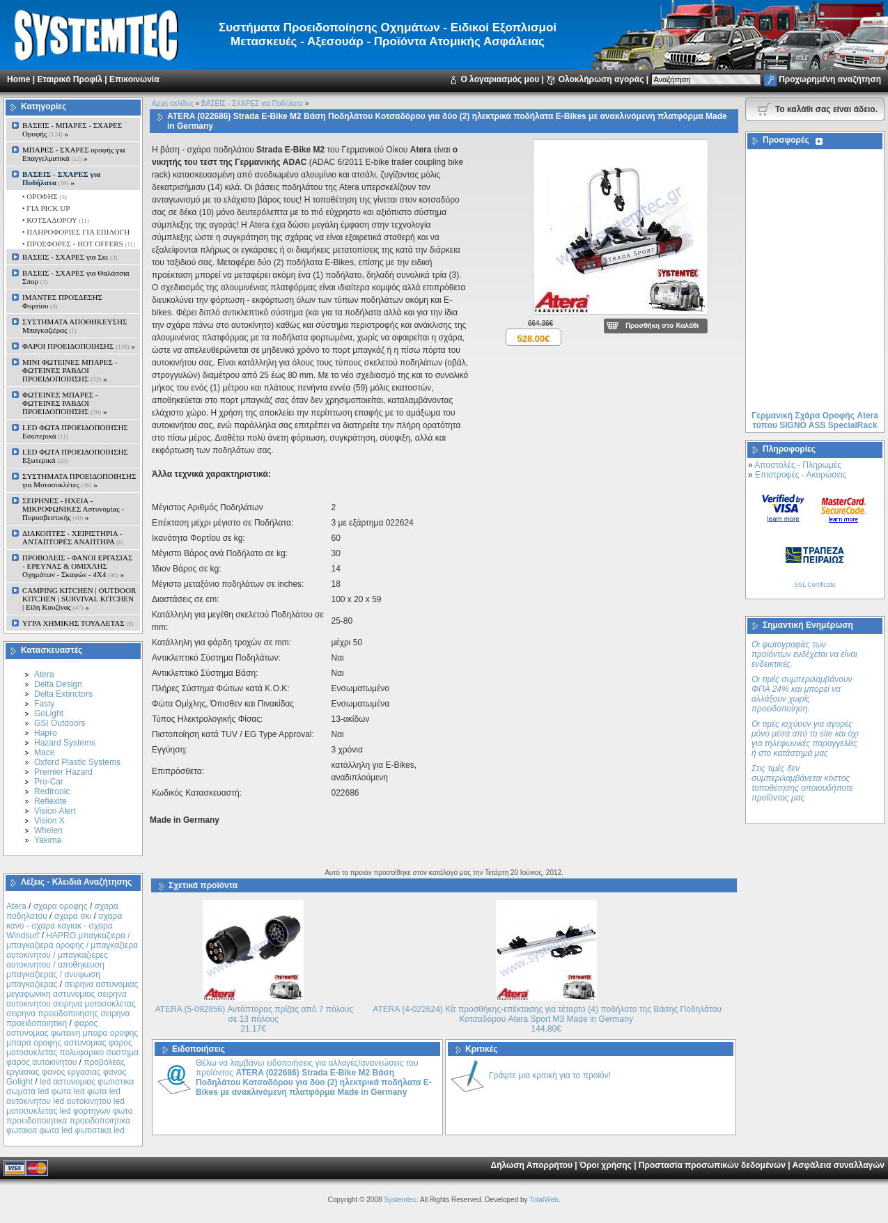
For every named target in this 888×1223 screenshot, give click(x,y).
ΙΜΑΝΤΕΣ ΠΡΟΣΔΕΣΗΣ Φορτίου (62, 301)
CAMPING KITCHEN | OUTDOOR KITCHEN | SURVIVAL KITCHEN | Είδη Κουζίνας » (79, 598)
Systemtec (400, 1200)
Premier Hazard (63, 772)
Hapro (45, 733)
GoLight (48, 713)
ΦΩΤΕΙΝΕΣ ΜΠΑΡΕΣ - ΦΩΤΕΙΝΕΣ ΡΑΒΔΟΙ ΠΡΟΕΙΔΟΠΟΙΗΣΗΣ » (64, 403)
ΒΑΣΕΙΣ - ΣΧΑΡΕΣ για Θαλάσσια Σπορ (76, 277)
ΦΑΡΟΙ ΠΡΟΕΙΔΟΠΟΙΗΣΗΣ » (78, 346)
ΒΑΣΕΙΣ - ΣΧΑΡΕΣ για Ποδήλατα (252, 103)
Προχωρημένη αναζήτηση (830, 79)
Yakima (47, 840)
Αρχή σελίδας (173, 103)
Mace (44, 752)
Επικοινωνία (134, 79)
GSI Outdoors (59, 723)
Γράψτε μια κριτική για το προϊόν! (550, 1075)
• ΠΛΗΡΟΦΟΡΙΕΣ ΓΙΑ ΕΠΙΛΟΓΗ (75, 232)
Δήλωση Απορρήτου (531, 1165)
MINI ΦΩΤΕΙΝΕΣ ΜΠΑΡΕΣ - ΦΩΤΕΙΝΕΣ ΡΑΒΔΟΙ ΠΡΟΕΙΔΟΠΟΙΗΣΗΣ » (69, 370)
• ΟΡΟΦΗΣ (43, 196)
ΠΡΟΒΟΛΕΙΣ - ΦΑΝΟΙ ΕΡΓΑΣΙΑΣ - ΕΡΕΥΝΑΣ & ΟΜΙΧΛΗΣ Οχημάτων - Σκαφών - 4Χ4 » (77, 565)
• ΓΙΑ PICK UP (45, 208)
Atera (44, 674)
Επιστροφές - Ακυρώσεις (800, 475)
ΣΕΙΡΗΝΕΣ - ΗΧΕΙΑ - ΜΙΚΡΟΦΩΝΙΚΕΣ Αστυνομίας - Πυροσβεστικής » (73, 508)
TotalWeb (544, 1200)
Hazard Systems (64, 743)
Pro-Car (48, 782)
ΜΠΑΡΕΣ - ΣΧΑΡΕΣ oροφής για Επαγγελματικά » (73, 153)
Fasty (44, 704)
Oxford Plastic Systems (77, 762)
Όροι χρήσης (605, 1165)
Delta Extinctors (63, 694)
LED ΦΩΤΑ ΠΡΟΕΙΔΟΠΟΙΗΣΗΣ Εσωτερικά (75, 431)
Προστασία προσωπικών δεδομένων (712, 1165)
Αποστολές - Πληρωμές (797, 465)
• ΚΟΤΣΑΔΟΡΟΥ (54, 220)
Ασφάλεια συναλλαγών (838, 1165)
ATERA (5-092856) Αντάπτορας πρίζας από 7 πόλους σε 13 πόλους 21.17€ (254, 1019)
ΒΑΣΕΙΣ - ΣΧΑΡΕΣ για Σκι (69, 257)
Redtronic (52, 791)
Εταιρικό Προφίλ (69, 79)
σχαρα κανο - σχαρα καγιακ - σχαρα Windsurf (64, 925)
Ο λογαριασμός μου (499, 79)
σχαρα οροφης (60, 906)
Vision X (49, 821)
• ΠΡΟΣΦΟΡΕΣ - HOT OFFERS (77, 243)
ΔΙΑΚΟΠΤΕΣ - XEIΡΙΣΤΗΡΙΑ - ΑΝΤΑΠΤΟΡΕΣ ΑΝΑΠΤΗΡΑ (73, 537)
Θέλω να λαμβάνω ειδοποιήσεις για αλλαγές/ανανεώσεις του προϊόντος (314, 1077)
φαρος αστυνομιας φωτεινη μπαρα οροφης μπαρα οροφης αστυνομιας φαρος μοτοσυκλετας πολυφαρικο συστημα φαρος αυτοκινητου (72, 1042)
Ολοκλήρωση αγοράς (601, 79)
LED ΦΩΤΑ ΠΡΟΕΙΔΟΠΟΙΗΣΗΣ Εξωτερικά (75, 456)
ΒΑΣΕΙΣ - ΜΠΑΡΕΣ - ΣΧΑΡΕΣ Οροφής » (72, 129)
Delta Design (58, 684)
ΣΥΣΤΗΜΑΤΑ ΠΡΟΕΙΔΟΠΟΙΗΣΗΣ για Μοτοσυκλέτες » (79, 480)
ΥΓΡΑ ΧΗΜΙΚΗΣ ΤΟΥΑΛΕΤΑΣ (78, 623)
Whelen (48, 830)
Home (18, 79)
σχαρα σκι (73, 916)
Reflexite (50, 801)
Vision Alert (55, 811)
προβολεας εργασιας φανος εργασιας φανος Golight (66, 1072)
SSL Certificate (815, 584)
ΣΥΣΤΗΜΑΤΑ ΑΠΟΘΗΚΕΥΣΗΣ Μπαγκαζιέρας (74, 325)
